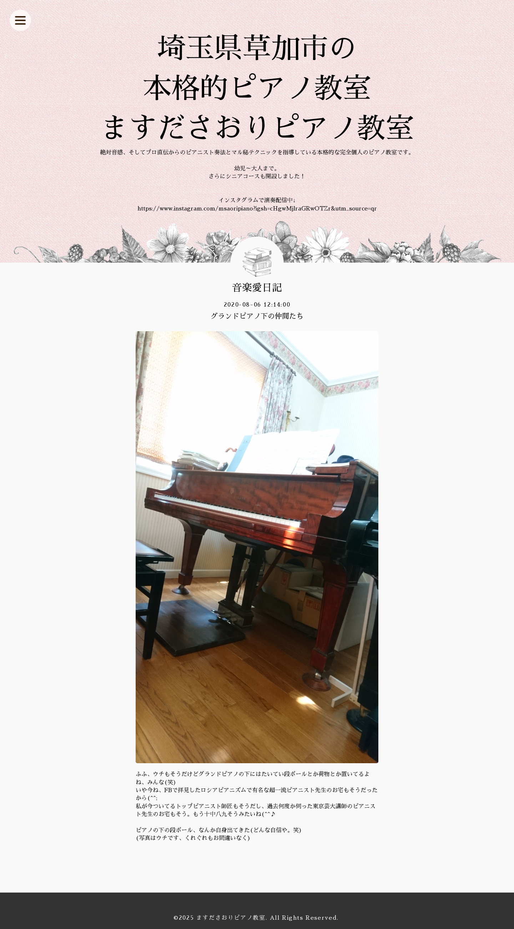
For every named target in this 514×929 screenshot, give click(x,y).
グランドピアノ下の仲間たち (257, 316)
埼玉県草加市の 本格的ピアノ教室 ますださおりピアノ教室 (257, 88)
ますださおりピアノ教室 (231, 918)
